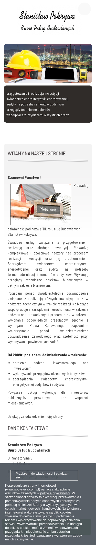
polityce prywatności (55, 493)
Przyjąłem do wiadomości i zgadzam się (42, 475)
